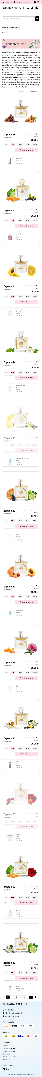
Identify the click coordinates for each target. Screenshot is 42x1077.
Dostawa (6, 1032)
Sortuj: (21, 92)
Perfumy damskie (14, 27)
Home (4, 27)
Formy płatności (8, 1022)
